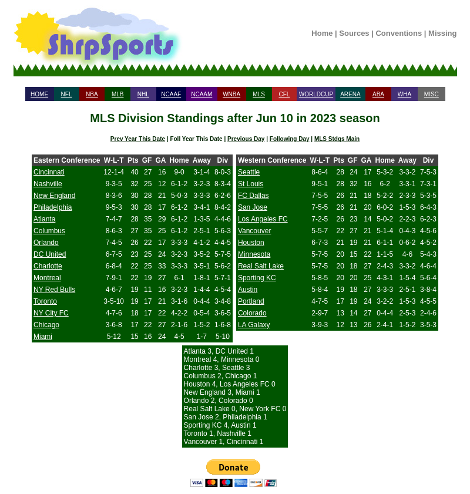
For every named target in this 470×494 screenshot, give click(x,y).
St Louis (250, 184)
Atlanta (44, 219)
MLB (118, 94)
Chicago (46, 325)
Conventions (398, 33)
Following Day (290, 139)
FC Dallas (253, 195)
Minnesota (254, 254)
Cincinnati (49, 172)
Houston (251, 242)
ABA (378, 94)
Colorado (252, 313)
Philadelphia (52, 207)
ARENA (350, 94)
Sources (354, 33)
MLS (259, 94)
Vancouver (254, 231)
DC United (49, 254)
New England (54, 195)
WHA (404, 94)
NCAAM (201, 94)
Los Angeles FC (263, 219)
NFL (66, 94)
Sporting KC (257, 278)
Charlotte (47, 266)
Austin (247, 289)
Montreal (47, 278)
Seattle (249, 172)
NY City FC (51, 313)
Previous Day (245, 139)
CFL (284, 94)
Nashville (47, 184)
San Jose (252, 207)
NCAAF (171, 94)
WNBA (231, 94)
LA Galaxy (254, 325)
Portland (251, 301)
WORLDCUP (316, 94)
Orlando (46, 242)
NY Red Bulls (54, 289)
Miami (42, 336)
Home (322, 33)
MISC (431, 94)
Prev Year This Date (137, 139)
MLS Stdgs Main (337, 139)
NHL (143, 94)
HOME (39, 94)
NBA (92, 94)
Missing (442, 33)
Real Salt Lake (261, 266)
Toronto (45, 301)
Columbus (49, 231)
